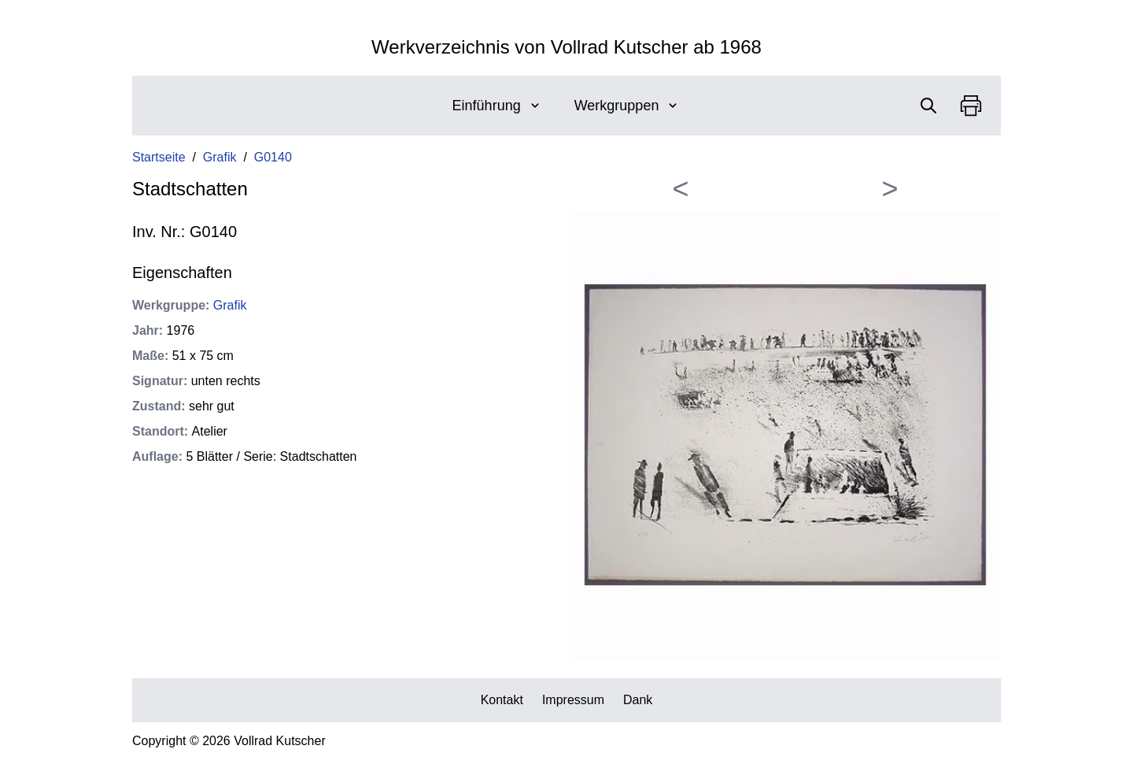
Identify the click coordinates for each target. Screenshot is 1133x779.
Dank (637, 700)
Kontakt (502, 700)
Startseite (159, 157)
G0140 (273, 157)
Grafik (220, 157)
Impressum (573, 700)
